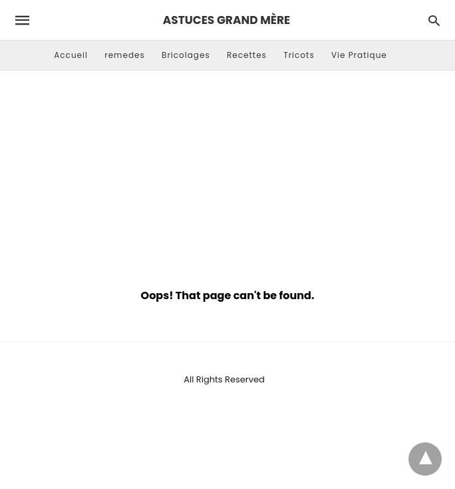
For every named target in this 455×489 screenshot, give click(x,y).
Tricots (299, 55)
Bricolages (186, 55)
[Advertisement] (227, 177)
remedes (124, 55)
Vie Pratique (359, 55)
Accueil (71, 55)
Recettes (247, 55)
